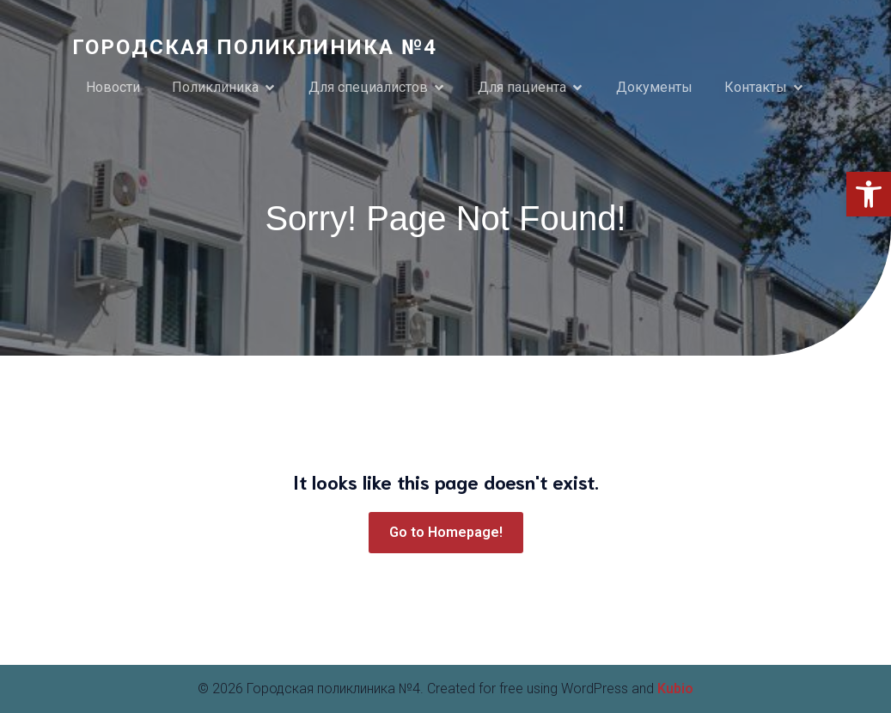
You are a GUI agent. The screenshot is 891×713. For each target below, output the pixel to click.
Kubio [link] (675, 688)
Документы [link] (654, 87)
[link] (868, 194)
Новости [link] (113, 87)
